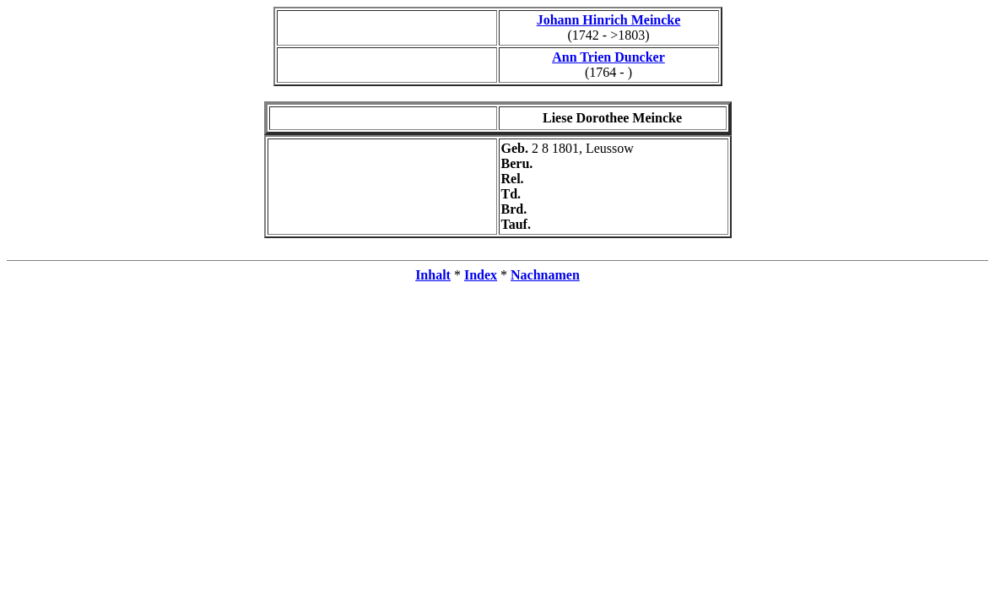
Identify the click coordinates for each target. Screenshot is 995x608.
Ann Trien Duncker (608, 57)
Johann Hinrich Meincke (609, 20)
